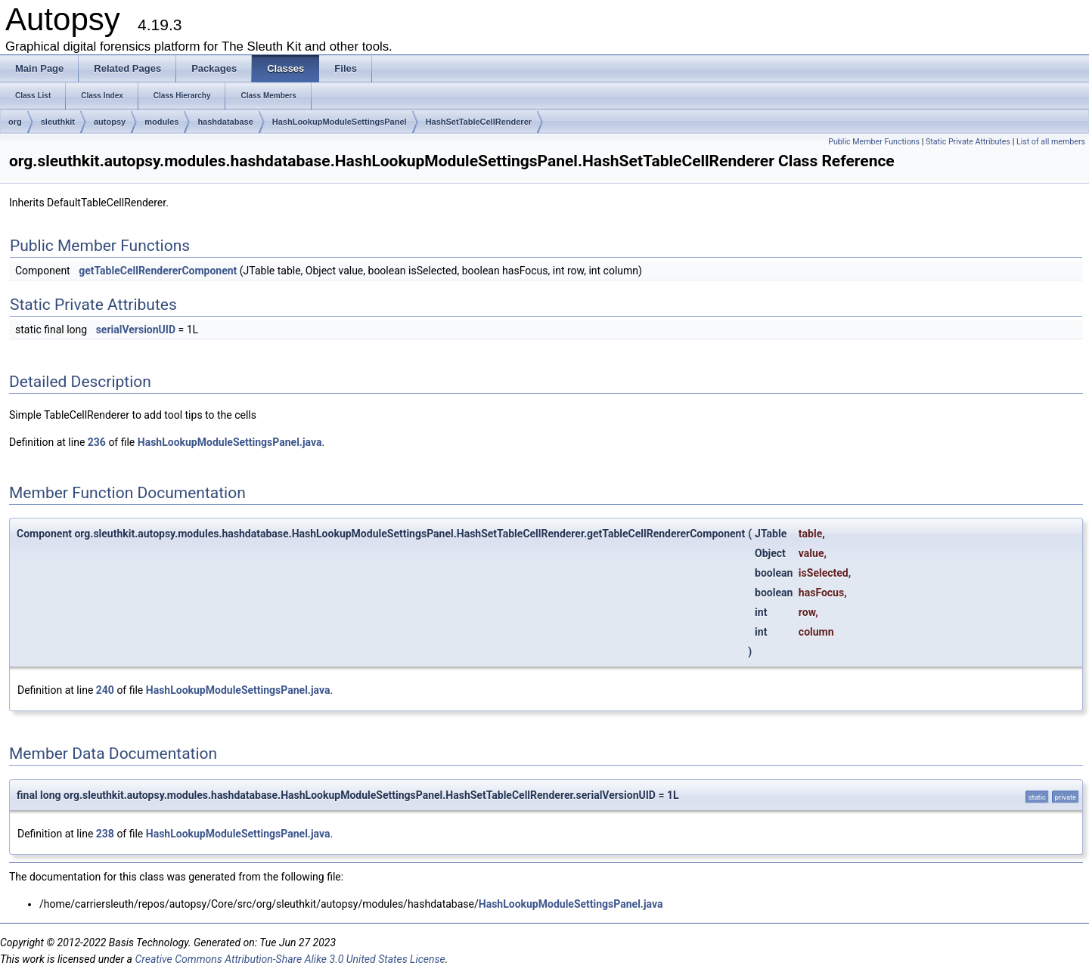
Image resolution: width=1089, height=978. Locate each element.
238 (105, 834)
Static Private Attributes (968, 142)
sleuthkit (58, 121)
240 (105, 690)
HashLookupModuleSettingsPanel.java (230, 442)
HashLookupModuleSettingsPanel (339, 121)
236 (97, 442)
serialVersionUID (135, 329)
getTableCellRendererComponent (158, 271)
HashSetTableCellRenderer (479, 121)
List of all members (1050, 142)
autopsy (110, 121)
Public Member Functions (874, 142)
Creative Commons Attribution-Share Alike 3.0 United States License (290, 959)
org (15, 121)
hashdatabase (225, 121)
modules (161, 121)
